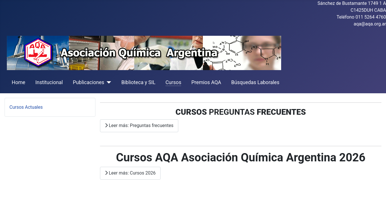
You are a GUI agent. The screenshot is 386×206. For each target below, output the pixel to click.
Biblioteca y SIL (138, 82)
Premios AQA (206, 82)
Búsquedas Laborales (255, 82)
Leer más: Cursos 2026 (130, 173)
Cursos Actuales (26, 107)
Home (18, 82)
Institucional (49, 82)
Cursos (173, 82)
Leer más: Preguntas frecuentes (139, 125)
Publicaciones (88, 82)
